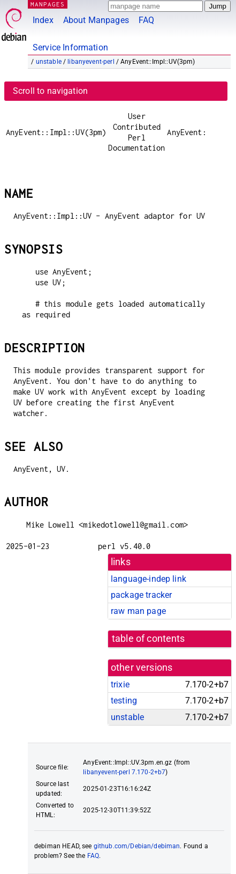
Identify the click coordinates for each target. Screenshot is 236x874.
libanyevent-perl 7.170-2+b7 (124, 772)
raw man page (138, 611)
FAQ (146, 20)
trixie (120, 684)
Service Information (70, 47)
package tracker (141, 595)
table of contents (148, 638)
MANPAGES (48, 4)
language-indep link (148, 579)
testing (124, 700)
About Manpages (96, 20)
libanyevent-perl (90, 61)
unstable (49, 61)
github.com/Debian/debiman (137, 846)
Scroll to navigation (50, 91)
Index (43, 20)
